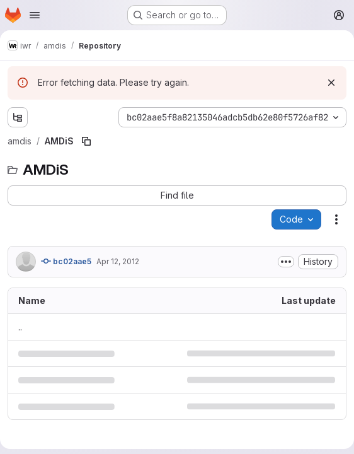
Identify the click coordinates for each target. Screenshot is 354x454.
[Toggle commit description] (286, 261)
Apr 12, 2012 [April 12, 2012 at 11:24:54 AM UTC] (117, 261)
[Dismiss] (331, 82)
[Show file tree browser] (18, 117)
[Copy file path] (86, 141)
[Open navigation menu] (35, 15)
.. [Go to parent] (20, 327)
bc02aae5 (66, 261)
